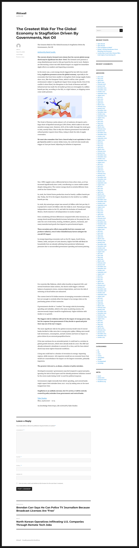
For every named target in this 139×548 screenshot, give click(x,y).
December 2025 (102, 88)
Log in (99, 376)
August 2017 (101, 274)
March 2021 (101, 194)
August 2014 (101, 319)
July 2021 (100, 186)
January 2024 (101, 131)
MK (98, 352)
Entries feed (101, 378)
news (22, 57)
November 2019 (102, 224)
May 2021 (100, 190)
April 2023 (100, 147)
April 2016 (100, 304)
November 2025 (102, 90)
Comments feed (102, 379)
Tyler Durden (42, 398)
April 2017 (100, 281)
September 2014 (102, 317)
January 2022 (101, 175)
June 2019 (100, 233)
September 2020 (102, 205)
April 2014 (100, 326)
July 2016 (100, 298)
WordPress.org (102, 381)
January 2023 (101, 153)
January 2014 (101, 332)
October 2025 (101, 91)
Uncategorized (102, 361)
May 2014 (100, 324)
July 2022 (100, 164)
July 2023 (100, 142)
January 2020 (101, 220)
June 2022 (100, 166)
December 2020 (102, 199)
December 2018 (102, 244)
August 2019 (101, 229)
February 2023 (102, 151)
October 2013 (101, 337)
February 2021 (101, 196)
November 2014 (102, 313)
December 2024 (102, 110)
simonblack (101, 357)
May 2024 (100, 123)
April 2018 (100, 259)
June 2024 (100, 121)
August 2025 (101, 95)
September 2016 (102, 294)
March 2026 (101, 82)
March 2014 (101, 328)
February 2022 (102, 173)
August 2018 (101, 252)
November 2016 (102, 291)
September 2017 (102, 272)
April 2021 (100, 192)
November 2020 (102, 201)
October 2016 (101, 293)
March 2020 (101, 216)
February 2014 (101, 330)
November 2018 (102, 246)
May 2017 (100, 279)
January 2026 (101, 86)
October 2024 (101, 114)
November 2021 (102, 179)
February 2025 (102, 106)
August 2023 (101, 140)
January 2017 (101, 287)
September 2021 (102, 183)
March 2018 (101, 261)
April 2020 (100, 214)
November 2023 (102, 134)
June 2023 (100, 144)
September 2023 (102, 138)
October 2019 (101, 225)
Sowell (99, 359)
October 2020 (101, 203)
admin (18, 49)
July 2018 (100, 253)
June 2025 (100, 99)
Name (18, 457)
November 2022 (102, 157)
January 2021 (101, 198)
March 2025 (101, 104)
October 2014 (101, 315)
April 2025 (100, 103)
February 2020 (102, 218)
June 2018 (100, 255)
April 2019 (100, 237)
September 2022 (102, 160)
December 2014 (102, 311)
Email (19, 465)
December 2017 (102, 266)
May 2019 (100, 235)
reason (99, 356)
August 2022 (101, 162)
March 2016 (101, 306)
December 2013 (102, 333)
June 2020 (100, 211)
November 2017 (102, 268)
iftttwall (21, 13)
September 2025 (102, 93)
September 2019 (102, 227)
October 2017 (101, 270)
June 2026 (100, 77)
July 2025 (100, 97)
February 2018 (101, 263)
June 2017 (100, 278)
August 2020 (101, 207)
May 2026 (100, 78)
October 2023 (101, 136)
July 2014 (100, 320)
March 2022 (101, 172)
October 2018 (101, 248)
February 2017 (101, 285)
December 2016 (102, 289)
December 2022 (102, 155)
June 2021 (100, 188)
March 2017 (101, 283)
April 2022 (100, 170)
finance (18, 57)
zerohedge (19, 54)
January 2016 (101, 309)
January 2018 (101, 265)
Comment (20, 430)
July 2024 (100, 119)
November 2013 (102, 335)
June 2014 (100, 322)
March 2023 (101, 149)
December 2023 (102, 132)
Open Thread (101, 44)
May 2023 (100, 145)
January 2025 (101, 108)
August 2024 (101, 118)
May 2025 (100, 101)
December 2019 (102, 222)
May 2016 (100, 302)
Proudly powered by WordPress (31, 540)
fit (98, 350)
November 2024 (102, 112)
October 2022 (101, 158)
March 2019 (101, 239)
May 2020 (100, 212)
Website (19, 474)
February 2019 (102, 240)
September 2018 (102, 250)
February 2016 (102, 307)
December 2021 (102, 177)
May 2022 (100, 168)
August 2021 (101, 185)
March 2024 (101, 127)
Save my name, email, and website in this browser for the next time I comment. (41, 483)
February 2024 (102, 129)
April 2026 (100, 80)
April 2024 (100, 125)
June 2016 (100, 300)
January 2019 (101, 242)
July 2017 (100, 276)
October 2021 (101, 181)
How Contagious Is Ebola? (105, 47)
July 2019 (100, 231)
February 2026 (102, 84)
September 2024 (102, 116)
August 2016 (101, 296)
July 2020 (100, 209)
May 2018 (100, 257)
